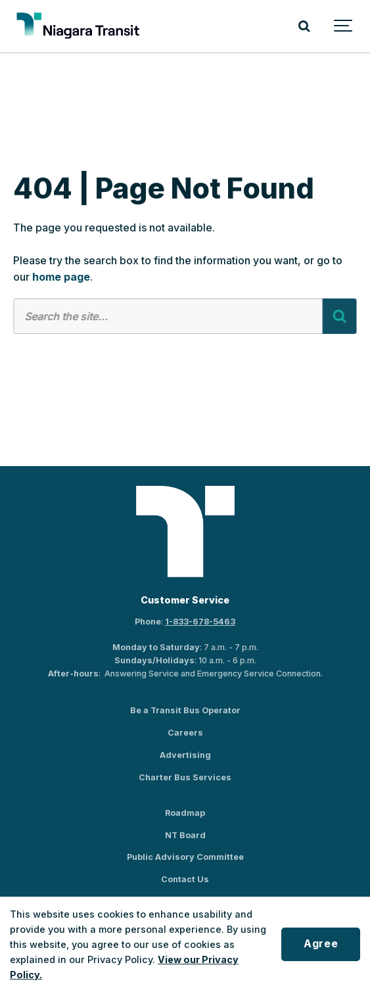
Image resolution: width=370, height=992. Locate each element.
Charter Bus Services (185, 777)
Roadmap (185, 813)
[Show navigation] (344, 26)
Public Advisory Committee (185, 857)
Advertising (185, 755)
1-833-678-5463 (200, 621)
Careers (185, 733)
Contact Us (185, 879)
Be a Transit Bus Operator (185, 710)
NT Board (185, 835)
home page (61, 277)
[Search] (304, 26)
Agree (321, 943)
